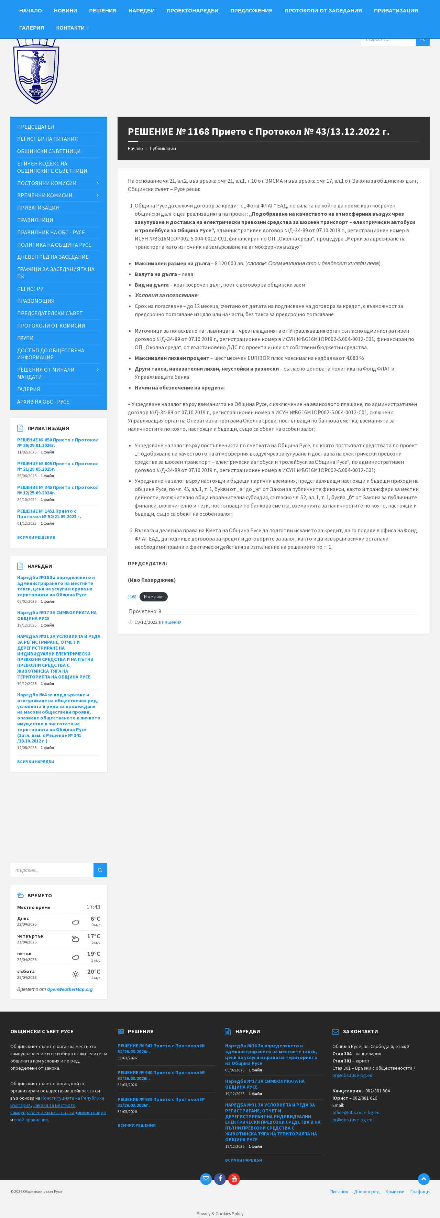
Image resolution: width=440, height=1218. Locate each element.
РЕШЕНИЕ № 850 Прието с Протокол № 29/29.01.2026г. (58, 443)
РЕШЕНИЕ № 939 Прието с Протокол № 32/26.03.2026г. (161, 1102)
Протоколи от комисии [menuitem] (51, 325)
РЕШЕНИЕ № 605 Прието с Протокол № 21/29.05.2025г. (58, 466)
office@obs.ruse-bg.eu (356, 1112)
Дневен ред (367, 1191)
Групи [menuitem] (25, 337)
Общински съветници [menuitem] (49, 151)
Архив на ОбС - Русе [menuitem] (43, 401)
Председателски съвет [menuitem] (50, 313)
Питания (339, 1191)
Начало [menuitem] (30, 10)
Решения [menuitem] (103, 10)
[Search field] (395, 39)
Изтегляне (153, 596)
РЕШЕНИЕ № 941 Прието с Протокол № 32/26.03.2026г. (161, 1049)
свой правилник (31, 1119)
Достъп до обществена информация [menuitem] (50, 354)
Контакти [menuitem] (70, 28)
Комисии (395, 1191)
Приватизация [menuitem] (396, 10)
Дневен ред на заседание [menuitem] (53, 256)
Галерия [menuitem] (31, 28)
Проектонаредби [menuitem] (192, 10)
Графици (420, 1191)
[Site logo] (36, 102)
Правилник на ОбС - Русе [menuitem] (51, 232)
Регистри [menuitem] (30, 288)
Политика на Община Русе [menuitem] (54, 244)
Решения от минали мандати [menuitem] (46, 373)
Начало (135, 148)
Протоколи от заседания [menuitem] (323, 10)
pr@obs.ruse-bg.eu (352, 1075)
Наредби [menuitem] (142, 10)
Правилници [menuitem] (35, 219)
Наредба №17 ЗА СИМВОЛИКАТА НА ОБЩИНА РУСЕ (57, 615)
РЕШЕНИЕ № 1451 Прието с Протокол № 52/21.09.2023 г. (49, 514)
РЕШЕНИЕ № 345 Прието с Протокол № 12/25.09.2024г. (58, 490)
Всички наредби (35, 761)
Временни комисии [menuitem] (45, 195)
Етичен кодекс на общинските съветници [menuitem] (52, 167)
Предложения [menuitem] (252, 10)
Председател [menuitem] (35, 126)
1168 (132, 596)
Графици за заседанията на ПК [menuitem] (56, 273)
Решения (172, 622)
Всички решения (36, 537)
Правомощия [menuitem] (36, 300)
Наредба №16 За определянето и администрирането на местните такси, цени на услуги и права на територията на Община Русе (56, 586)
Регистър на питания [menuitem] (47, 138)
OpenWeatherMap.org (70, 989)
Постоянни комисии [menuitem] (47, 183)
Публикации (163, 148)
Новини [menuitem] (65, 10)
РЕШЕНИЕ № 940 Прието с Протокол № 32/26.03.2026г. (161, 1075)
